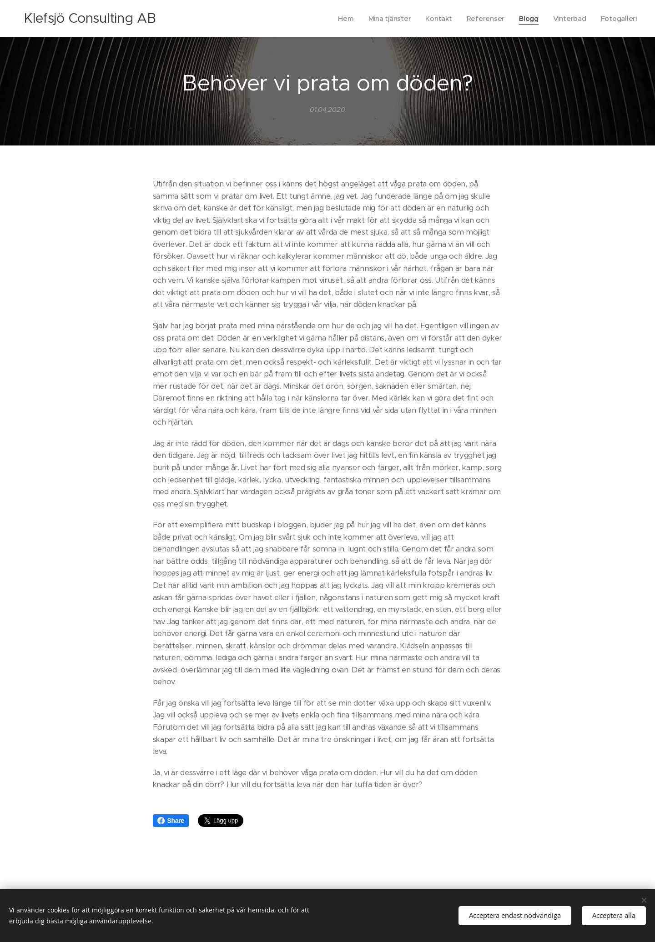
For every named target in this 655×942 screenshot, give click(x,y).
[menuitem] (342, 18)
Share (170, 820)
